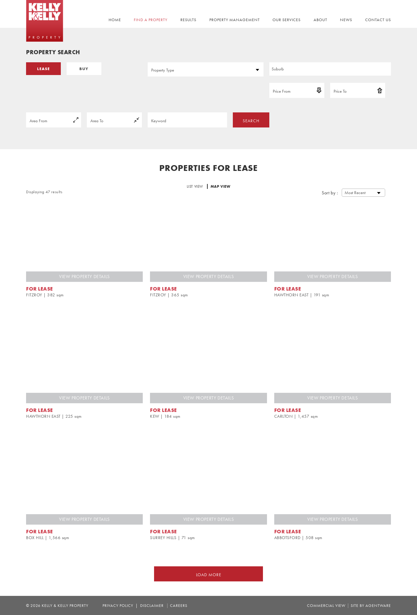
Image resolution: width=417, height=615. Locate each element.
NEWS (346, 19)
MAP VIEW (221, 186)
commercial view (326, 605)
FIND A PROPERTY (150, 19)
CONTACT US (378, 19)
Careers (178, 605)
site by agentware (371, 605)
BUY (83, 68)
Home (115, 19)
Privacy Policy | (120, 605)
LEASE (43, 68)
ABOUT (320, 19)
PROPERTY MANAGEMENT (234, 19)
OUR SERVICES (286, 19)
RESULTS (188, 19)
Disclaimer (151, 605)
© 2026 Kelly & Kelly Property (57, 605)
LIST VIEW (195, 186)
